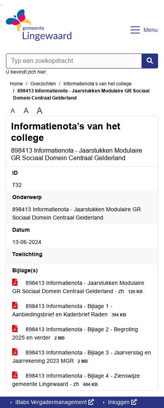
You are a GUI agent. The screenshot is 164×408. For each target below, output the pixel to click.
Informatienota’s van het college (97, 84)
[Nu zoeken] (150, 61)
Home (16, 84)
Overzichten (43, 84)
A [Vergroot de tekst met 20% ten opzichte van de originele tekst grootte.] (26, 111)
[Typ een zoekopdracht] (82, 61)
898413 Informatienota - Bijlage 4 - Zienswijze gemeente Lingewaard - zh (76, 380)
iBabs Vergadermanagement (54, 402)
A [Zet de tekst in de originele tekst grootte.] (13, 110)
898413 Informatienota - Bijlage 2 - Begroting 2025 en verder (75, 333)
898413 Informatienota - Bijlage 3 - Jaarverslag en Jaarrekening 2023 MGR (81, 356)
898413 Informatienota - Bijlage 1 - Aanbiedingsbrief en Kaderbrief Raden (70, 310)
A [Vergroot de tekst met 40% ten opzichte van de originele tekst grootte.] (40, 111)
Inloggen (121, 402)
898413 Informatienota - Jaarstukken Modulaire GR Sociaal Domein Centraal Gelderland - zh (78, 287)
